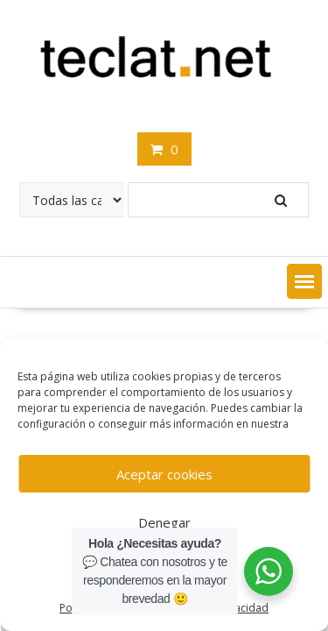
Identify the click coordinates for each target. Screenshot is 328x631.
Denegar (164, 522)
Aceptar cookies (164, 474)
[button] (304, 281)
